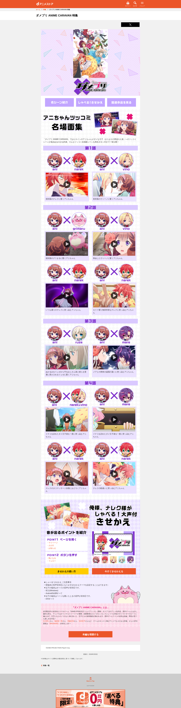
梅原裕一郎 (58, 621)
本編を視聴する (90, 634)
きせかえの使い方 (66, 571)
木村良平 (82, 621)
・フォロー (51, 561)
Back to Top (90, 679)
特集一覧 (45, 665)
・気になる (51, 558)
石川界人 (46, 621)
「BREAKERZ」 (54, 623)
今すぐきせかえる (114, 571)
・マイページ (52, 543)
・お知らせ (51, 548)
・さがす (50, 545)
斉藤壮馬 (70, 621)
